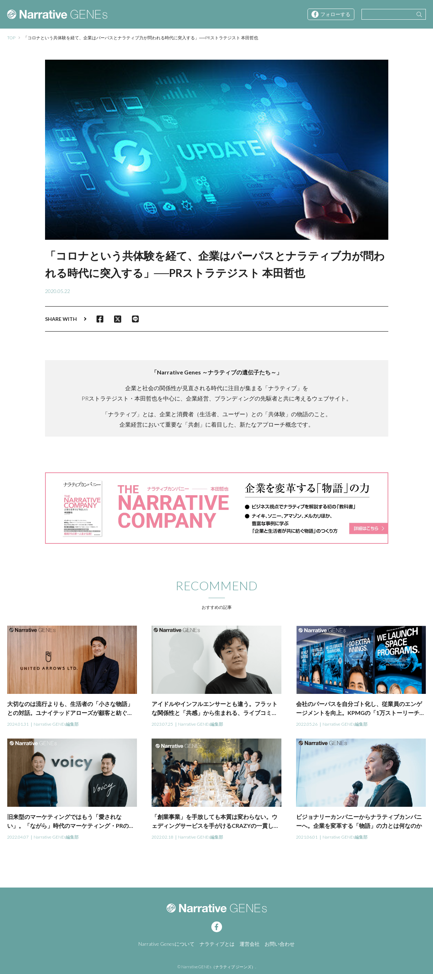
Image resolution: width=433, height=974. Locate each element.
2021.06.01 (307, 837)
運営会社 (250, 944)
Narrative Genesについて (166, 944)
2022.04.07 (18, 837)
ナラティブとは (217, 944)
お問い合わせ (280, 944)
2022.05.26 (307, 724)
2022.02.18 (162, 837)
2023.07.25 (162, 724)
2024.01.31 (18, 724)
